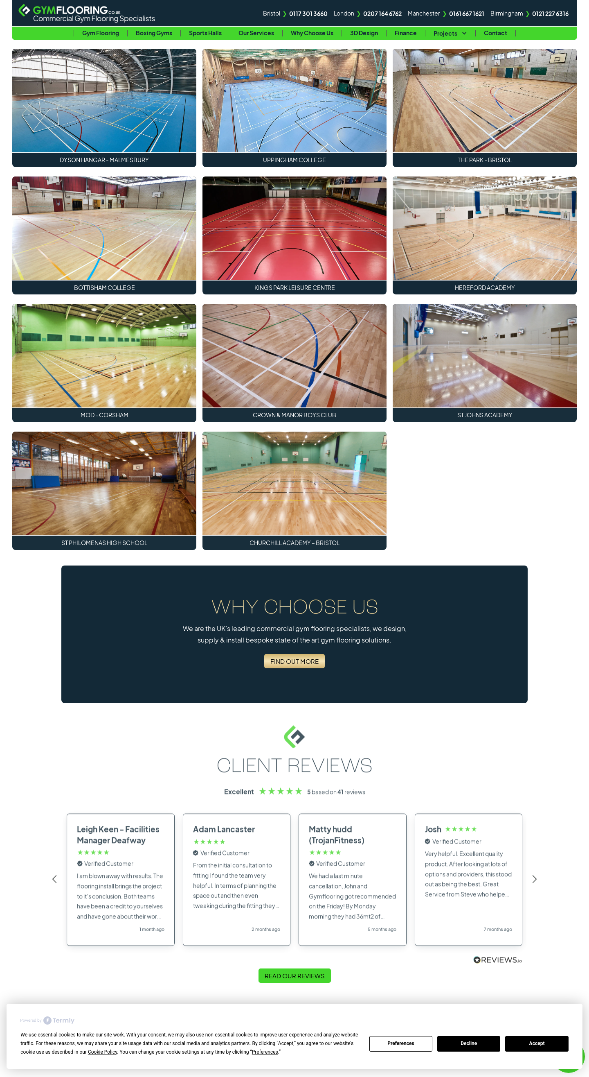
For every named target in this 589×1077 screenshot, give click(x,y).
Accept (537, 1043)
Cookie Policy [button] (102, 1052)
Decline (469, 1043)
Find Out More (294, 661)
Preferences (400, 1043)
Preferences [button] (265, 1052)
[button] (450, 33)
